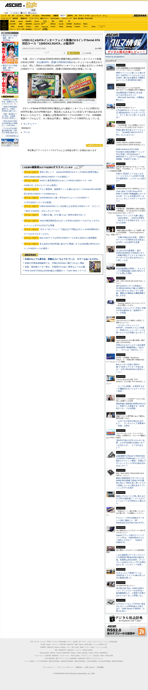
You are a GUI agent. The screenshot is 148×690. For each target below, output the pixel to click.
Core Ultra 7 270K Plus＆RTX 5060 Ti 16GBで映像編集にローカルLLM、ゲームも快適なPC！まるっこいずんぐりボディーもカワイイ (131, 196)
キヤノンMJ (20, 29)
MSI (53, 21)
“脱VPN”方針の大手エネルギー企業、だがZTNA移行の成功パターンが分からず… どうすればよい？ (130, 444)
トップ (3, 16)
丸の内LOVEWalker (105, 661)
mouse (20, 21)
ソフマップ (36, 29)
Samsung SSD (44, 653)
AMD (20, 24)
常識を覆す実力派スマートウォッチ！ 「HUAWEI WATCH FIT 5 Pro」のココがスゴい (130, 132)
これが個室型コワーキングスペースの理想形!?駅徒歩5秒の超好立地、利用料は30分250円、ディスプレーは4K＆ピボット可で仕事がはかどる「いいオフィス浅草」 (131, 560)
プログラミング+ (66, 18)
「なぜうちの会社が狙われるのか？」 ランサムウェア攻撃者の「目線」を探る (130, 423)
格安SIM (15, 18)
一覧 (63, 53)
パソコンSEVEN (45, 21)
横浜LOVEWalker (54, 661)
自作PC (70, 16)
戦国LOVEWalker (117, 661)
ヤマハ (85, 26)
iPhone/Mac (46, 16)
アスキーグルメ (34, 18)
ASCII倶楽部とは (12, 136)
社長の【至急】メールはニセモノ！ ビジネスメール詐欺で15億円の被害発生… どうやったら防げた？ (131, 177)
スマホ (87, 16)
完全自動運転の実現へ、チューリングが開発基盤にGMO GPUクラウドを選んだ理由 (130, 271)
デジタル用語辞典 (70, 658)
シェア (46, 52)
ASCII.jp (13, 5)
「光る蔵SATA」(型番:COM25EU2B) (52, 62)
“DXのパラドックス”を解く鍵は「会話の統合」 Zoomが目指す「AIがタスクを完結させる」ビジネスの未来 (130, 219)
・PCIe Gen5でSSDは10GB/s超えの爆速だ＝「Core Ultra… (9, 123)
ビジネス (19, 16)
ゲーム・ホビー (32, 5)
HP (69, 21)
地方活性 (81, 18)
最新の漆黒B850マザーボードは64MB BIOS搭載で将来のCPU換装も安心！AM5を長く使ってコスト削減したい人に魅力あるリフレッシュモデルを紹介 (130, 483)
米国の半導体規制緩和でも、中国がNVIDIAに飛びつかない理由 (54, 263)
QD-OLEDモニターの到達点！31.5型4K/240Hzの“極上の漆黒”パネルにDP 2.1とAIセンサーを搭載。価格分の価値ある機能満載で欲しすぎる (130, 291)
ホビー (62, 16)
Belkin (85, 24)
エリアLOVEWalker (42, 661)
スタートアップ (96, 16)
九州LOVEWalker (92, 661)
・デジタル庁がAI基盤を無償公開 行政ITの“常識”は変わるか (10, 130)
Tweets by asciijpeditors (114, 57)
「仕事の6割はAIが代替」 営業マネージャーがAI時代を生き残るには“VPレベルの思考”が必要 (130, 239)
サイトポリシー (49, 667)
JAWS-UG (50, 647)
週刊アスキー (44, 18)
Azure (37, 26)
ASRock (53, 24)
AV (76, 16)
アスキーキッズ (6, 18)
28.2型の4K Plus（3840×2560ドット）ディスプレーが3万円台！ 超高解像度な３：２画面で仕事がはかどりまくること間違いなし (130, 592)
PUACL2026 (89, 18)
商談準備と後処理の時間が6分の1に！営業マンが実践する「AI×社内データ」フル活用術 (131, 406)
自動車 (55, 16)
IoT (13, 16)
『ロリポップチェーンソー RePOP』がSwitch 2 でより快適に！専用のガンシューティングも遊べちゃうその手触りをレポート (130, 329)
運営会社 (79, 667)
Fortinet (77, 26)
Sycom (36, 21)
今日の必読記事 (49, 658)
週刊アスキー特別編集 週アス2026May (10, 38)
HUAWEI (69, 24)
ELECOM (12, 24)
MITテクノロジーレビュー (95, 658)
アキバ (80, 16)
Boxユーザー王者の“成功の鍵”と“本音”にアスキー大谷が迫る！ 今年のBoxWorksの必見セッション (130, 368)
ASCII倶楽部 (140, 15)
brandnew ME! (45, 29)
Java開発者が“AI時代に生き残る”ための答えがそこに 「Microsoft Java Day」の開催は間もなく (130, 96)
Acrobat (20, 26)
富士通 (12, 21)
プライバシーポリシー (65, 667)
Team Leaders (75, 655)
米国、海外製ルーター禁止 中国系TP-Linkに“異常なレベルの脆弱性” (57, 267)
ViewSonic (77, 24)
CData (61, 26)
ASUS (61, 21)
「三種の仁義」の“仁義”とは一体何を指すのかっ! (62, 215)
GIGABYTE (37, 24)
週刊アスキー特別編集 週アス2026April (10, 68)
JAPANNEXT (28, 29)
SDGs (75, 18)
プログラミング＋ (86, 655)
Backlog (69, 26)
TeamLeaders (55, 18)
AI (9, 16)
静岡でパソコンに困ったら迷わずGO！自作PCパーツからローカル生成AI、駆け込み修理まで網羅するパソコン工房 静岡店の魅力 (130, 76)
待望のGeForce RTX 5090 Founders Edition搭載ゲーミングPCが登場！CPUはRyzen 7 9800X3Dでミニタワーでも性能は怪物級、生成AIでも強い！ (131, 154)
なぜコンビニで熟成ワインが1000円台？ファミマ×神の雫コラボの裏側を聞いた (130, 575)
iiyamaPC (29, 21)
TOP (31, 641)
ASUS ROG (29, 24)
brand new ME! (87, 650)
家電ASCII (24, 18)
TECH (27, 16)
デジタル (35, 16)
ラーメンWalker (29, 661)
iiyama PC (70, 644)
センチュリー (30, 124)
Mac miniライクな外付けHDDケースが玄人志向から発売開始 (68, 238)
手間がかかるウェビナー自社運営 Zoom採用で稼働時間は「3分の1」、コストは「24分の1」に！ (131, 347)
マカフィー (12, 29)
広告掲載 (100, 667)
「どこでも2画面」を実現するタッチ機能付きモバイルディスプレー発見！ (130, 388)
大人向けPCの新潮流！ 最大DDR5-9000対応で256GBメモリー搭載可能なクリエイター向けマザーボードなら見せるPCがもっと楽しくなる (130, 255)
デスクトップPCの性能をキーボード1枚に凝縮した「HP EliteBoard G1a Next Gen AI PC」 (131, 520)
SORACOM (65, 653)
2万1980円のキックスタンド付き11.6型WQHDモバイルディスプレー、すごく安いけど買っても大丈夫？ (131, 114)
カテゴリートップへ (94, 145)
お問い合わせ (90, 667)
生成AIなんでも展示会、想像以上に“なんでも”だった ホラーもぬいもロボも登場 (63, 259)
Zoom (93, 26)
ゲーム (104, 16)
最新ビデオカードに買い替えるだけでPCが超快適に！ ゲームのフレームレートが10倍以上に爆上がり (131, 499)
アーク (26, 132)
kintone (28, 26)
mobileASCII (81, 658)
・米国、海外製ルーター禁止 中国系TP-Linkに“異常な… (9, 116)
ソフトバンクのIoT (101, 27)
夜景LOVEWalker (80, 661)
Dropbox (53, 26)
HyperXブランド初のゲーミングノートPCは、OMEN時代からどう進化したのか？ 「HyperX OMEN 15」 (130, 539)
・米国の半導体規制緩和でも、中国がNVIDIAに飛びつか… (9, 109)
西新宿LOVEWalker (67, 661)
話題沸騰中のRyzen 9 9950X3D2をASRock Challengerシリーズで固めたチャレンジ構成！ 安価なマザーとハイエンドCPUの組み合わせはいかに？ (131, 461)
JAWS (12, 26)
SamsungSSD (43, 24)
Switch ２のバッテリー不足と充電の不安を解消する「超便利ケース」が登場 (131, 310)
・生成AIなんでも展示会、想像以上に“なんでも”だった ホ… (9, 102)
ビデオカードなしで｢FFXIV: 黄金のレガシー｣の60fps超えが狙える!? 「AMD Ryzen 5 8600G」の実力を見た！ (130, 607)
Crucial (61, 24)
